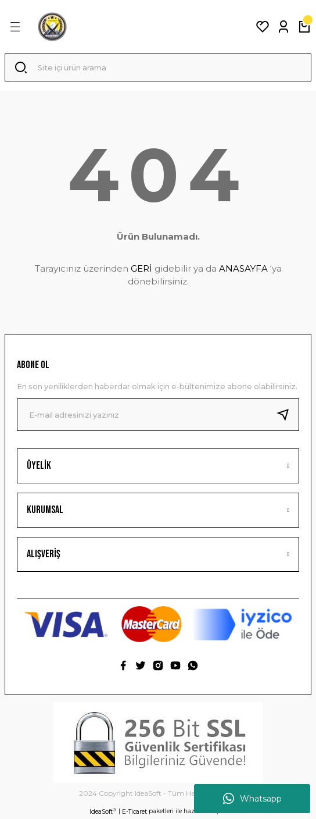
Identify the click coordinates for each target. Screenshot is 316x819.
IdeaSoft (102, 811)
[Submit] (287, 414)
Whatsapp (252, 798)
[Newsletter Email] (158, 414)
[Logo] (52, 26)
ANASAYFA (243, 268)
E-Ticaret (134, 812)
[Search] (158, 67)
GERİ (141, 268)
